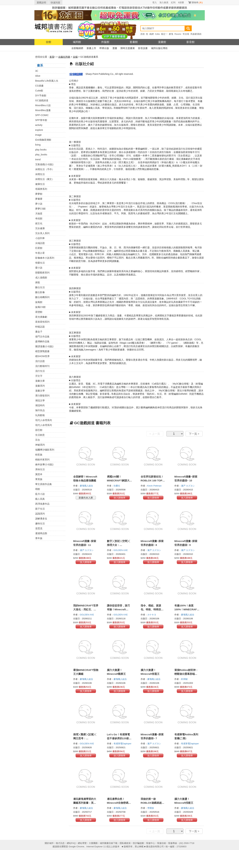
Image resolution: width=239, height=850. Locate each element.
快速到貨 (55, 2)
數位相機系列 (42, 297)
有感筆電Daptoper (123, 743)
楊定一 (164, 34)
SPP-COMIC (42, 115)
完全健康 (40, 228)
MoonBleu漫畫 (43, 110)
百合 (37, 439)
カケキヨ (152, 614)
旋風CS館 (40, 307)
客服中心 (150, 843)
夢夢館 (38, 194)
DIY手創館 (40, 95)
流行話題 (40, 361)
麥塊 (171, 34)
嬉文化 (38, 223)
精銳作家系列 (42, 459)
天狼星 (38, 213)
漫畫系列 (40, 385)
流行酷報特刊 (42, 366)
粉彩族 (38, 454)
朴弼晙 (184, 679)
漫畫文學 (40, 390)
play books (41, 149)
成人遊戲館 (41, 277)
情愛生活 (40, 262)
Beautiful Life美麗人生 (46, 80)
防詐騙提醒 (138, 843)
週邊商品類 (41, 533)
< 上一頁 (155, 433)
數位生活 (40, 287)
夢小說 (38, 203)
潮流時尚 (40, 405)
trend (38, 159)
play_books (41, 154)
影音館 (190, 42)
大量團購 (93, 843)
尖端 (75, 56)
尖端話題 (40, 243)
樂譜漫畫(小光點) (44, 346)
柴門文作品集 (42, 336)
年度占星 (40, 253)
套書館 (134, 42)
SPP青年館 (41, 120)
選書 (114, 48)
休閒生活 (40, 174)
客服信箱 (161, 843)
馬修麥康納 (195, 34)
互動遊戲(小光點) (44, 164)
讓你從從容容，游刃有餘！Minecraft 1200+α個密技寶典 (118, 609)
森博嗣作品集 (42, 341)
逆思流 (38, 528)
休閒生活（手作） (44, 169)
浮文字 (38, 376)
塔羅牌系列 (41, 189)
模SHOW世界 (42, 356)
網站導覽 (82, 843)
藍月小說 (40, 494)
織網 (151, 34)
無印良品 (40, 410)
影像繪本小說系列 (44, 257)
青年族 (38, 538)
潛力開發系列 (42, 395)
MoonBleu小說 (43, 105)
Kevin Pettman (154, 485)
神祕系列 (40, 444)
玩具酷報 (40, 415)
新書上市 (91, 48)
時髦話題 (40, 326)
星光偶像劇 (41, 317)
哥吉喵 (186, 34)
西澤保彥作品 (42, 503)
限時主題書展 (128, 48)
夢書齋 (38, 198)
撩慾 (37, 282)
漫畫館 (162, 42)
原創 (142, 34)
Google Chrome (76, 846)
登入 (154, 2)
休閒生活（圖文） (44, 179)
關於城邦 (49, 843)
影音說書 (143, 48)
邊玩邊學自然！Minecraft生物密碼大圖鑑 (119, 802)
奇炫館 (38, 218)
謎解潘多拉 (41, 518)
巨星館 (38, 248)
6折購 (181, 2)
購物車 (197, 2)
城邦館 (77, 42)
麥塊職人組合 (87, 485)
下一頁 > (194, 433)
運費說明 (41, 2)
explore (39, 130)
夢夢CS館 (40, 208)
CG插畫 (39, 85)
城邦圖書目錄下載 (108, 843)
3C (36, 71)
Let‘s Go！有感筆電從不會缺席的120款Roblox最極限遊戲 (118, 738)
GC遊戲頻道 (41, 100)
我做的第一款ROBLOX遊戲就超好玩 (152, 802)
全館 (48, 42)
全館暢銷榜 (77, 48)
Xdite (157, 34)
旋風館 (38, 302)
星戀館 (38, 312)
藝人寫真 (40, 499)
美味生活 (40, 469)
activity (39, 125)
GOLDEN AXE (121, 550)
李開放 (151, 808)
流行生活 (40, 371)
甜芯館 (38, 430)
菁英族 (38, 479)
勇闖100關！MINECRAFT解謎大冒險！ (119, 480)
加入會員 (164, 2)
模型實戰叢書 (42, 351)
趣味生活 (40, 523)
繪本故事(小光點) (44, 464)
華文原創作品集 (43, 484)
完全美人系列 (42, 233)
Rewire (177, 34)
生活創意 (40, 435)
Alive (37, 75)
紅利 (173, 2)
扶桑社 (117, 485)
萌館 (37, 489)
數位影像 (40, 292)
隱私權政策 (125, 843)
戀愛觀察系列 (42, 272)
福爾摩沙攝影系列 (44, 449)
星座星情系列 (42, 321)
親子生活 (40, 508)
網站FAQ (71, 843)
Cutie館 (39, 90)
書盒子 (38, 331)
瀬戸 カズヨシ (188, 485)
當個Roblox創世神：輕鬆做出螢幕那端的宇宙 (186, 673)
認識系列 (40, 513)
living (38, 144)
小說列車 (40, 238)
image (38, 134)
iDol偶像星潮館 (43, 139)
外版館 (105, 42)
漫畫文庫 (40, 380)
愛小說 (38, 267)
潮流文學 (40, 400)
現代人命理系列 (43, 420)
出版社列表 (64, 56)
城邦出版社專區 (159, 48)
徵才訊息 (60, 843)
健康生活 (40, 184)
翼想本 (38, 474)
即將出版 (104, 48)
